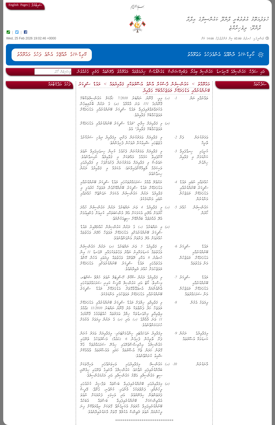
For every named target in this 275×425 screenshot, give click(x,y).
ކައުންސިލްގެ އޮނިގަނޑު (231, 72)
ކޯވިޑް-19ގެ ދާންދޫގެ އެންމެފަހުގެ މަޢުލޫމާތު (220, 54)
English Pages (18, 5)
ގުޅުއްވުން (83, 72)
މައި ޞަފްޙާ (257, 72)
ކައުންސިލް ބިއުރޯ (202, 72)
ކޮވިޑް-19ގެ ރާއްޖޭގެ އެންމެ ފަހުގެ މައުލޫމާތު (51, 54)
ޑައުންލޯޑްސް (157, 72)
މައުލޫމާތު (122, 72)
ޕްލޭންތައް (108, 72)
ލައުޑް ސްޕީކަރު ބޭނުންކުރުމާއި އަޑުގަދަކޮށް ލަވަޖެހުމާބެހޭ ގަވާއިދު (144, 87)
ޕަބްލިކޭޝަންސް (177, 72)
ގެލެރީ (95, 72)
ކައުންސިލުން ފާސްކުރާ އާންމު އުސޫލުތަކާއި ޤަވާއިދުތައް (149, 84)
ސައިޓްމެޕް (36, 5)
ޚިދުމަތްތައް (139, 72)
